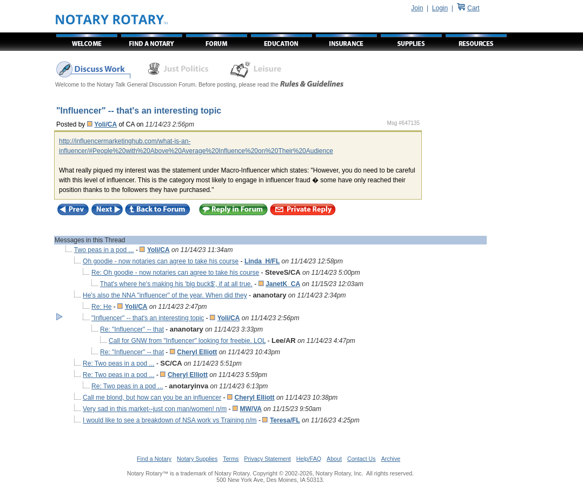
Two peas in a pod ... (104, 250)
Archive (391, 458)
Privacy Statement (267, 458)
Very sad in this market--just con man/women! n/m (155, 409)
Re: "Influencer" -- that (132, 329)
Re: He (101, 306)
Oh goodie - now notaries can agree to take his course (161, 261)
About (334, 458)
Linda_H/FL (262, 261)
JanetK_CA (283, 284)
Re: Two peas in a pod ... (119, 363)
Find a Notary (154, 458)
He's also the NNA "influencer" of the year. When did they (165, 295)
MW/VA (250, 409)
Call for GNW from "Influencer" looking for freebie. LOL (187, 341)
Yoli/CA (105, 124)
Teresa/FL (285, 420)
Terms (231, 458)
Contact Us (361, 458)
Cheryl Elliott (197, 352)
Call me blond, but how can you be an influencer (152, 397)
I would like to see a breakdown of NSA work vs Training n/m (170, 420)
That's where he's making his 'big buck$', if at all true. (176, 284)
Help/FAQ (308, 458)
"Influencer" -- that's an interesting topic (147, 318)
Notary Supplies (197, 458)
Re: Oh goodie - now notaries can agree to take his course (175, 272)
